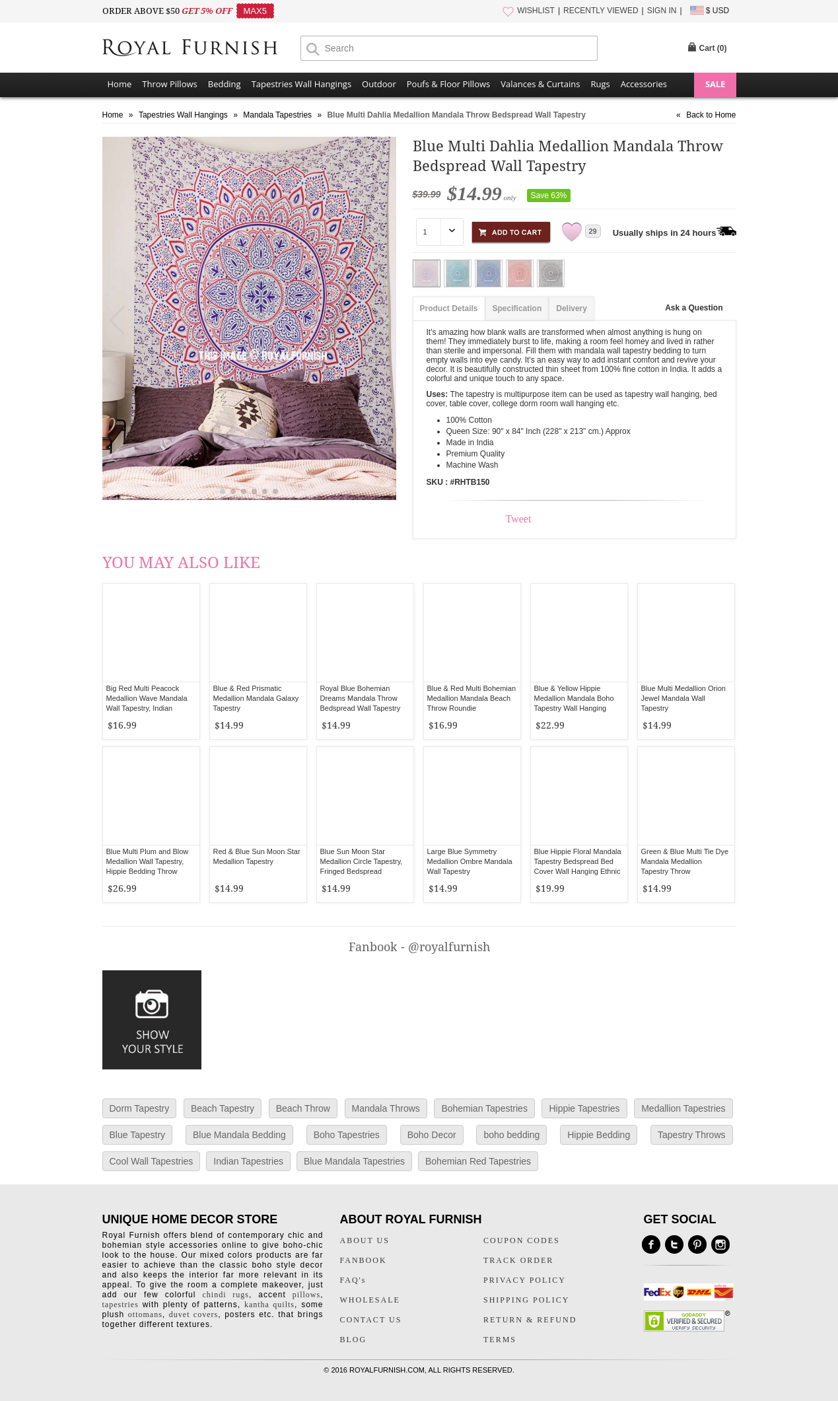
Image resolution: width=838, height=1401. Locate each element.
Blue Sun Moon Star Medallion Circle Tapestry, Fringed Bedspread (361, 861)
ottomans (145, 1314)
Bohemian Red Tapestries (478, 1161)
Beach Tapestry (222, 1108)
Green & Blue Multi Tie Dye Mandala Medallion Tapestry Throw (685, 861)
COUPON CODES (521, 1240)
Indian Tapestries (248, 1161)
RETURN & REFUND (529, 1319)
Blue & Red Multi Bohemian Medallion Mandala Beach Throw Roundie (471, 698)
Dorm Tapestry (140, 1108)
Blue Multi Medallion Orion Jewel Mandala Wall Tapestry (683, 698)
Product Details (449, 308)
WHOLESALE (370, 1300)
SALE (715, 84)
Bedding (224, 84)
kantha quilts (269, 1304)
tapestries (120, 1304)
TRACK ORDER (518, 1260)
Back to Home (711, 115)
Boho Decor (431, 1135)
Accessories (644, 84)
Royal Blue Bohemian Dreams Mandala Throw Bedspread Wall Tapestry (360, 698)
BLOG (353, 1339)
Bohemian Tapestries (484, 1108)
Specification (517, 308)
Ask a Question (693, 307)
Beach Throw (303, 1108)
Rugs (600, 84)
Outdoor (379, 84)
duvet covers (193, 1314)
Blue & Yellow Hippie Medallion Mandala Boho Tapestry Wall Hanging (574, 698)
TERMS (499, 1339)
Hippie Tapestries (584, 1108)
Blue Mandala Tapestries (354, 1161)
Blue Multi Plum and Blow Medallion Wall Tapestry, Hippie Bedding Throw (147, 861)
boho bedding (511, 1135)
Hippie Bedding (598, 1135)
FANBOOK (363, 1260)
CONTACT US (371, 1319)
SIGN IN (662, 10)
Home (120, 84)
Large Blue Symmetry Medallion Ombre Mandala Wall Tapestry (469, 861)
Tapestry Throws (691, 1135)
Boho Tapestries (347, 1135)
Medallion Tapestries (683, 1108)
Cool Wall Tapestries (151, 1161)
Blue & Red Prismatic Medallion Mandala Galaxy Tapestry (256, 698)
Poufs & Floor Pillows (448, 84)
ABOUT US (365, 1240)
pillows (306, 1294)
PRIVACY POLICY (524, 1280)
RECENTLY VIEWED (601, 10)
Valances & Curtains (540, 84)
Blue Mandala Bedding (239, 1135)
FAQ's (353, 1280)
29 (593, 231)
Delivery (571, 308)
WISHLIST (536, 10)
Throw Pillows (169, 84)
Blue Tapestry (138, 1135)
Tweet (519, 518)
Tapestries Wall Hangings (301, 84)
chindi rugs (226, 1294)
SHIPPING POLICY (526, 1300)
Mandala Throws (386, 1108)
